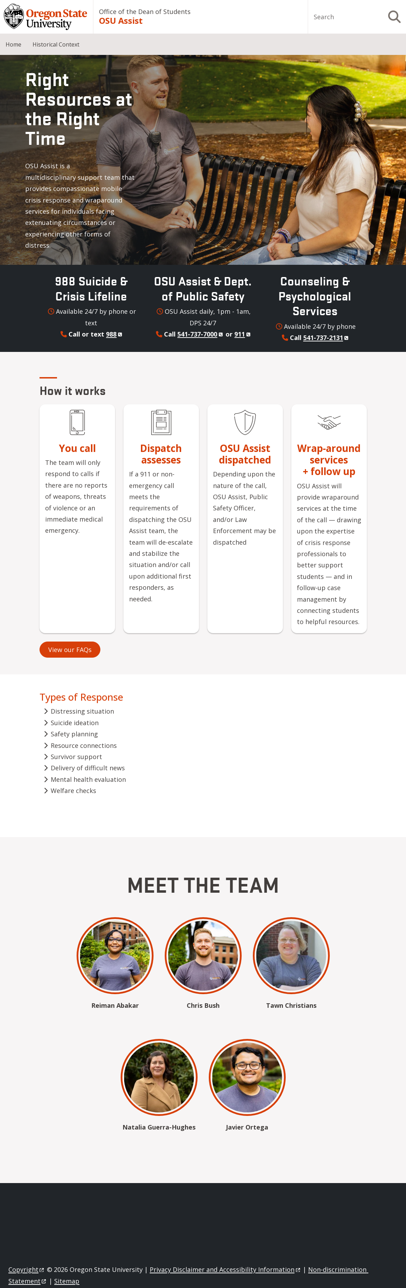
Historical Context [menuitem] (56, 44)
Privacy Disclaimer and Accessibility (225, 1269)
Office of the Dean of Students (145, 11)
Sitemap (66, 1281)
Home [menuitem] (13, 44)
